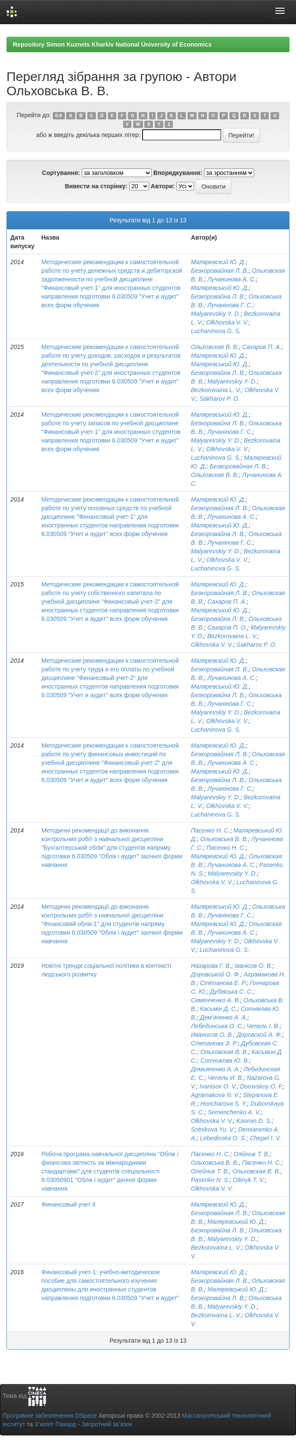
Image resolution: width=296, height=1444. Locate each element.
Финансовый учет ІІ (68, 1204)
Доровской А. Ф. (259, 1034)
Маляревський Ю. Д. (220, 287)
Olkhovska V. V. (227, 322)
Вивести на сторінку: (96, 186)
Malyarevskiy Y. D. (215, 313)
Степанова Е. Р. (223, 982)
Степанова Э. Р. (214, 1043)
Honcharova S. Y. (224, 1103)
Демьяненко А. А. (215, 1069)
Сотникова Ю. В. (225, 1060)
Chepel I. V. (265, 1138)
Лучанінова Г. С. (230, 305)
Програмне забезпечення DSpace (50, 1415)
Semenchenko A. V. (234, 1112)
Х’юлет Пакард (55, 1424)
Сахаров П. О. (227, 627)
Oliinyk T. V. (248, 1179)
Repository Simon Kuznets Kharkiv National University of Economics (112, 44)
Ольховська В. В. (224, 839)
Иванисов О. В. (212, 1034)
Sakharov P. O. (220, 398)
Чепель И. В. (226, 1077)
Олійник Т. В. (251, 1154)
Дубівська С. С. (231, 991)
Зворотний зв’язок (106, 1424)
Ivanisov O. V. (218, 1086)
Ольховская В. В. (215, 346)
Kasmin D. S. (254, 1120)
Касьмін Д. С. (218, 1008)
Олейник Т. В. (210, 1171)
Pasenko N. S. (210, 1179)
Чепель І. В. (263, 1026)
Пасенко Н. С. (210, 830)
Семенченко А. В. (215, 1000)
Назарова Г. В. (211, 965)
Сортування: (61, 172)
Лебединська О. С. (217, 1026)
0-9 (58, 115)
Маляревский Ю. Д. (218, 262)
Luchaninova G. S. (216, 330)
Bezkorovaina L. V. (216, 390)
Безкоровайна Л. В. (218, 296)
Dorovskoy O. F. (261, 1086)
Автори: (163, 186)
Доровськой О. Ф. (215, 974)
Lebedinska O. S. (223, 1138)
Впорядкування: (177, 172)
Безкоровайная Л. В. (219, 270)
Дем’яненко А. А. (224, 1017)
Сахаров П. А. (261, 346)
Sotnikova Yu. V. (213, 1129)
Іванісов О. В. (253, 965)
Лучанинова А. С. (231, 279)
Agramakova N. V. (215, 1095)
